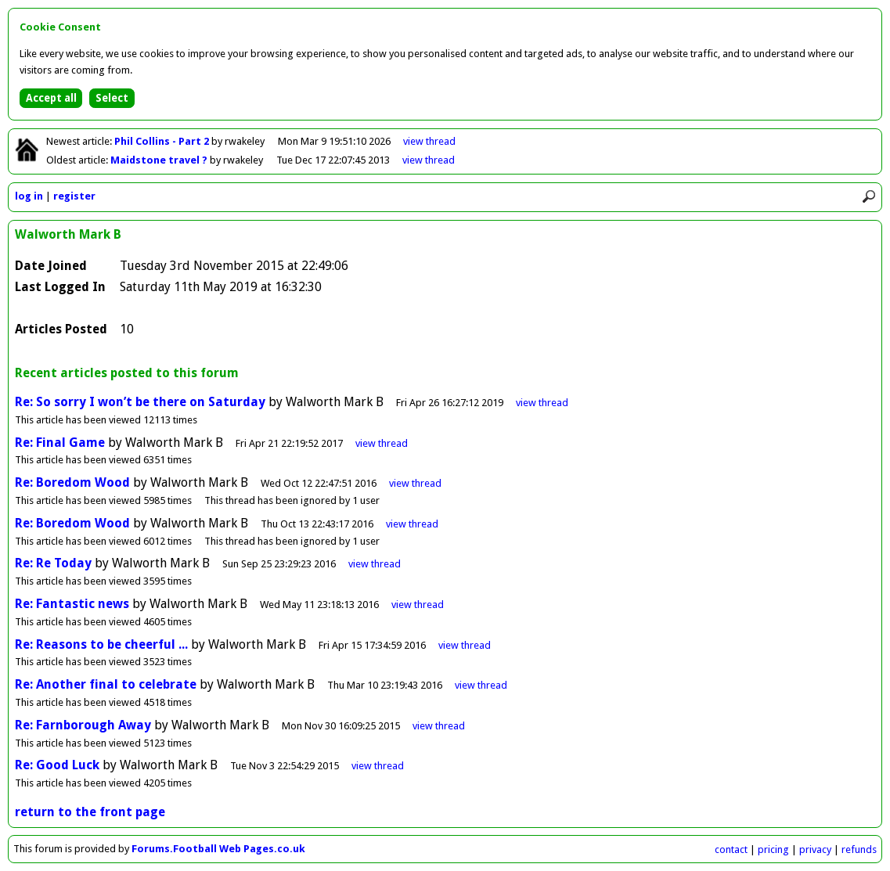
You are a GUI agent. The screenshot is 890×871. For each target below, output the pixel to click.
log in (29, 196)
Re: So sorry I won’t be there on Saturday (141, 401)
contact (731, 849)
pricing (773, 849)
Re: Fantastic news (72, 603)
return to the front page (90, 811)
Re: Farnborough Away (83, 725)
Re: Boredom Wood (72, 482)
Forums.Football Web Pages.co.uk (218, 849)
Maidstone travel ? (160, 160)
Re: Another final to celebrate (105, 684)
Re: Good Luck (57, 765)
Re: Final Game (60, 442)
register (74, 196)
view (429, 141)
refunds (859, 849)
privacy (815, 849)
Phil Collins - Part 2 (162, 141)
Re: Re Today (53, 563)
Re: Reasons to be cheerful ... (101, 644)
